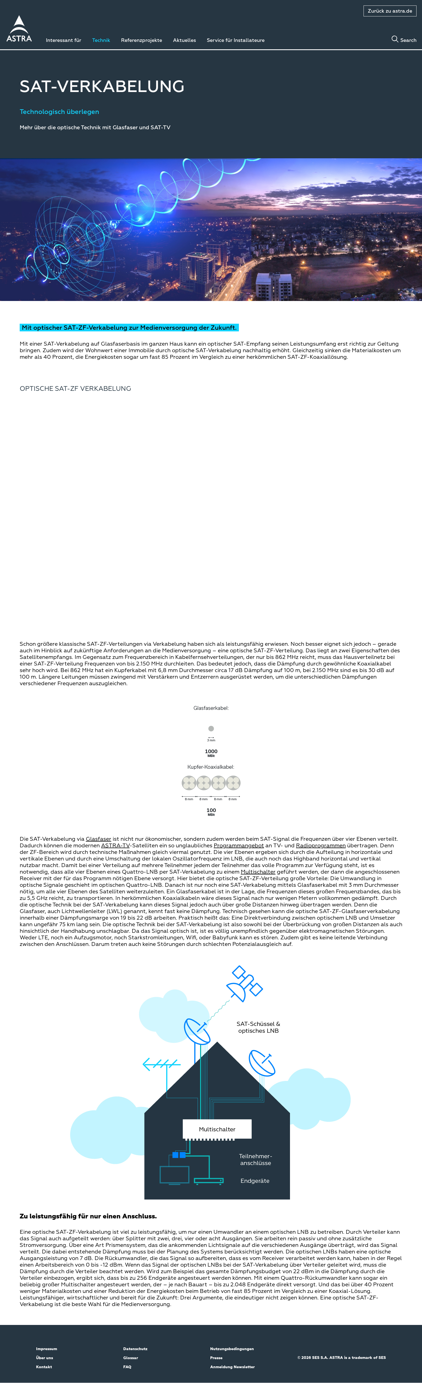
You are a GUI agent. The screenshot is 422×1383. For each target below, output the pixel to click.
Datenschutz (135, 1349)
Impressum (46, 1349)
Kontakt (44, 1367)
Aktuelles (184, 40)
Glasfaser (98, 839)
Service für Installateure (236, 40)
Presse (216, 1358)
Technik (101, 40)
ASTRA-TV (115, 845)
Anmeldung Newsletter (232, 1367)
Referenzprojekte (141, 40)
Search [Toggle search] (408, 40)
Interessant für (63, 40)
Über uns (44, 1358)
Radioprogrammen (321, 845)
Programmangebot (239, 845)
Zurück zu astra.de (390, 11)
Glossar (130, 1358)
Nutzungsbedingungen (232, 1349)
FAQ (127, 1367)
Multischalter (258, 872)
